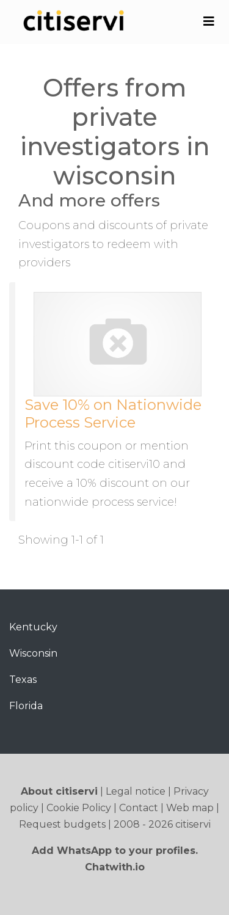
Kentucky (33, 627)
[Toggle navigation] (208, 21)
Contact (138, 808)
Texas (23, 679)
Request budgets (62, 824)
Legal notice (135, 791)
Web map (190, 808)
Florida (26, 706)
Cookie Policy (78, 808)
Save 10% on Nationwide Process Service (113, 413)
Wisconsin (33, 653)
